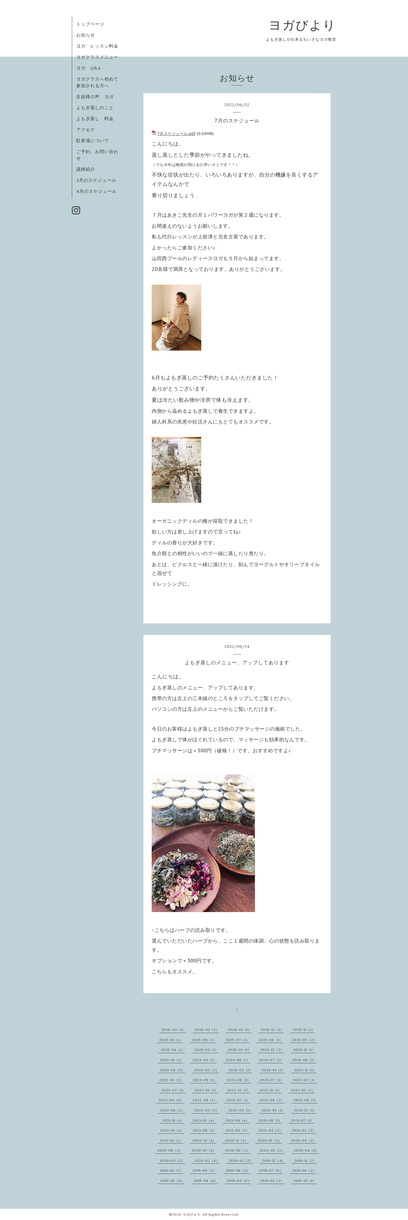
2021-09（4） (237, 1120)
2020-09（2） (303, 1140)
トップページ (90, 24)
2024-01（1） (273, 1070)
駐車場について (92, 140)
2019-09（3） (204, 1170)
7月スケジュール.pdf (176, 133)
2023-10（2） (171, 1080)
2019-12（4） (273, 1160)
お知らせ (85, 35)
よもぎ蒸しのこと (95, 107)
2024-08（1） (238, 1060)
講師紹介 (85, 169)
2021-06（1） (172, 1130)
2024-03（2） (206, 1070)
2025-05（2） (304, 1040)
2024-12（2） (272, 1050)
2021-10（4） (204, 1120)
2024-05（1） (304, 1060)
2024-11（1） (304, 1050)
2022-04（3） (172, 1110)
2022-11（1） (270, 1090)
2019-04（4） (206, 1180)
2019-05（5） (172, 1180)
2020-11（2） (236, 1140)
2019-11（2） (305, 1160)
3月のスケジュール (96, 180)
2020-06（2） (237, 1150)
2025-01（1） (239, 1050)
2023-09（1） (205, 1080)
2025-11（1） (304, 1030)
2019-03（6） (239, 1180)
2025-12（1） (272, 1030)
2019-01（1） (304, 1180)
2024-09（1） (204, 1060)
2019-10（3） (171, 1170)
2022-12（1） (238, 1090)
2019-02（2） (272, 1180)
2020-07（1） (204, 1150)
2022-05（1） (305, 1100)
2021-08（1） (270, 1120)
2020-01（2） (241, 1160)
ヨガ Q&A (90, 68)
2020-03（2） (172, 1160)
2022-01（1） (273, 1110)
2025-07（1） (237, 1040)
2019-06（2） (304, 1170)
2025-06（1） (271, 1040)
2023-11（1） (305, 1070)
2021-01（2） (171, 1140)
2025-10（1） (171, 1040)
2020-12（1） (204, 1140)
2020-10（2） (269, 1140)
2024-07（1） (271, 1060)
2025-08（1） (204, 1040)
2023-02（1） (173, 1090)
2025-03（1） (206, 1050)
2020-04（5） (306, 1150)
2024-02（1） (240, 1070)
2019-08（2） (238, 1170)
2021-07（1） (302, 1120)
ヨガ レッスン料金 (97, 46)
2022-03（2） (206, 1110)
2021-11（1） (173, 1120)
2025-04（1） (173, 1050)
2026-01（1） (239, 1030)
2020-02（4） (206, 1160)
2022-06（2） (271, 1100)
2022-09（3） (171, 1100)
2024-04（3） (172, 1070)
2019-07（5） (271, 1170)
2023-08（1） (238, 1080)
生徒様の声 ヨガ (95, 96)
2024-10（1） (171, 1060)
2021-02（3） (304, 1130)
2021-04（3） (237, 1130)
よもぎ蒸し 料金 (95, 118)
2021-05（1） (204, 1130)
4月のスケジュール (96, 191)
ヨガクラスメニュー (97, 57)
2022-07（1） (238, 1100)
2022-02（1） (240, 1110)
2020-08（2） (170, 1150)
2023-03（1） (305, 1080)
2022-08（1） (205, 1100)
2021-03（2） (271, 1130)
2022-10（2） (303, 1090)
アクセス (85, 129)
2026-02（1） (207, 1030)
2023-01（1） (206, 1090)
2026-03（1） (173, 1030)
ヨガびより (302, 25)
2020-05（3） (272, 1150)
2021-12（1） (305, 1110)
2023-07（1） (272, 1080)
